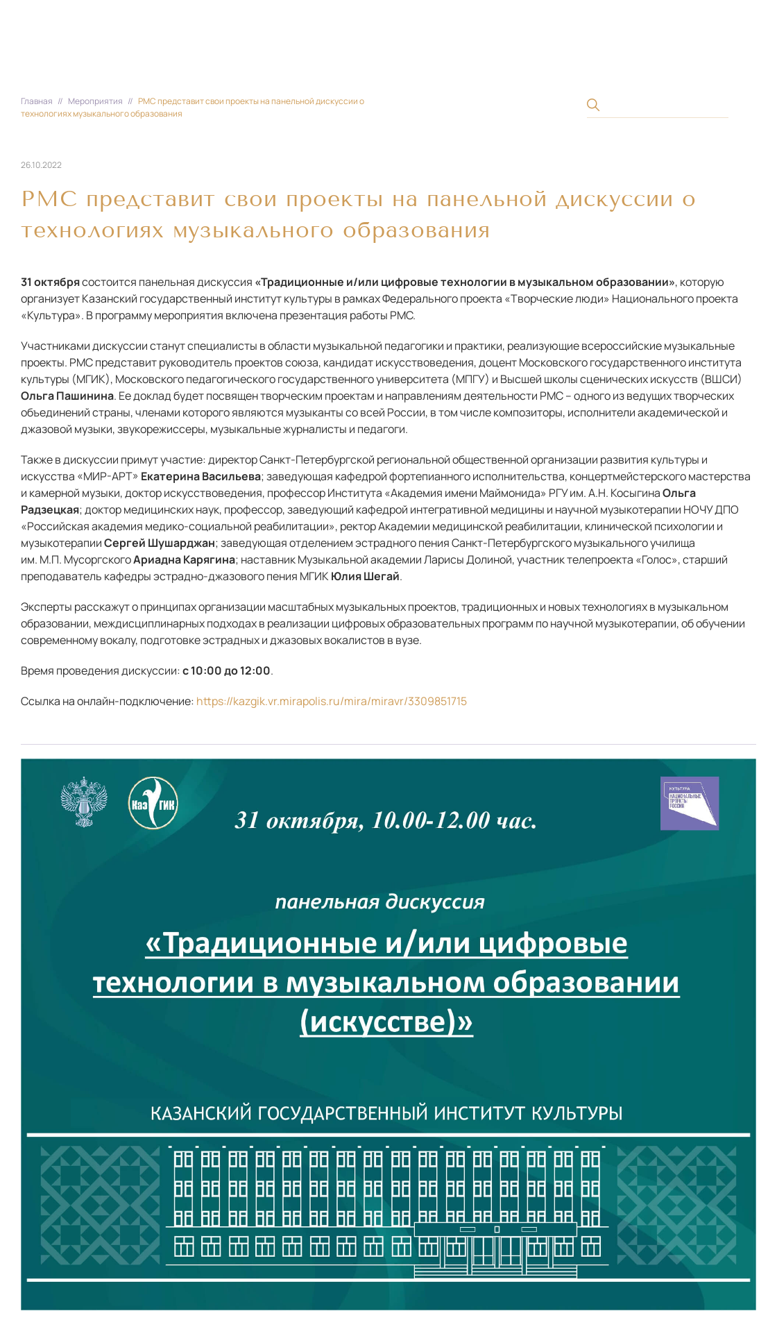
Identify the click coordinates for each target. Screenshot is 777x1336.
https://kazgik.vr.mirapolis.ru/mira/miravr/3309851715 (331, 701)
